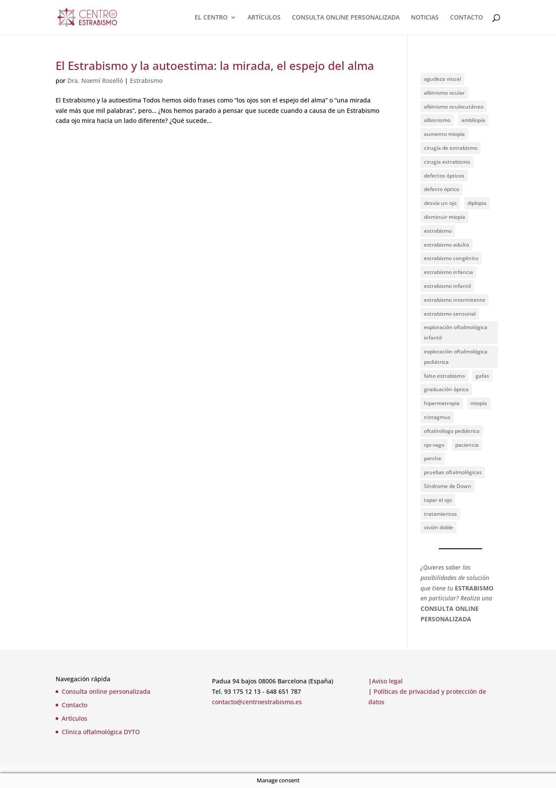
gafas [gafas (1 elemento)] (482, 375)
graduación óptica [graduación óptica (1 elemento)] (446, 389)
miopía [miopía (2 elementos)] (478, 403)
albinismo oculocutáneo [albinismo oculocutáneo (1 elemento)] (453, 106)
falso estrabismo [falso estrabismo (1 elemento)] (444, 375)
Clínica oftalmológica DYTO (101, 732)
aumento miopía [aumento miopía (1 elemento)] (444, 134)
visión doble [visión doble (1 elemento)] (438, 527)
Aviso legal (387, 681)
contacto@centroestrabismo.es (257, 702)
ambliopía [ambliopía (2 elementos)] (473, 120)
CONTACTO (466, 17)
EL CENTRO (211, 17)
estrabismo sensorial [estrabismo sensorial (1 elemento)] (450, 313)
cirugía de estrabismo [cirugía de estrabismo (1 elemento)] (450, 148)
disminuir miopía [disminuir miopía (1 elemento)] (444, 217)
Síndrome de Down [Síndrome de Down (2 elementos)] (447, 486)
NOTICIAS (425, 17)
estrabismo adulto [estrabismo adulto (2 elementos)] (446, 244)
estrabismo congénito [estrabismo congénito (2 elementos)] (451, 258)
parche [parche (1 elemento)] (432, 458)
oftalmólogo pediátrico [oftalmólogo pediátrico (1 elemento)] (452, 431)
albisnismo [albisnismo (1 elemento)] (437, 120)
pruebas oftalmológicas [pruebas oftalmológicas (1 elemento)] (453, 472)
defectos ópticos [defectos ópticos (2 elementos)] (444, 175)
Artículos (74, 718)
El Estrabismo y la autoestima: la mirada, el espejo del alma (215, 65)
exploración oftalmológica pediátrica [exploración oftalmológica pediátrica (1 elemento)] (455, 357)
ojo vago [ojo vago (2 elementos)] (434, 444)
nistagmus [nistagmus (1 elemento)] (437, 417)
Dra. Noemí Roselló (95, 80)
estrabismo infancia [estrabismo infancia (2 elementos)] (448, 272)
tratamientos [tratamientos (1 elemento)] (440, 514)
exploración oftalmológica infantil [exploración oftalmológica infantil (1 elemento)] (455, 332)
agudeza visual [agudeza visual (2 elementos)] (442, 78)
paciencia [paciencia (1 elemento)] (467, 444)
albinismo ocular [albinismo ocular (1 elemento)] (444, 92)
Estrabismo (146, 80)
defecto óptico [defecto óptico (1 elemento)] (441, 189)
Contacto (74, 705)
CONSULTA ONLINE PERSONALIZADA (346, 17)
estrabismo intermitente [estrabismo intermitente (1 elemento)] (454, 299)
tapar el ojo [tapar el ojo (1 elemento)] (438, 500)
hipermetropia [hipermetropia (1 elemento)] (442, 403)
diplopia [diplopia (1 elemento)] (476, 203)
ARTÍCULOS (264, 17)
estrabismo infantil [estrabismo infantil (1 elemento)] (447, 286)
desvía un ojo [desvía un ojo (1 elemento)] (440, 203)
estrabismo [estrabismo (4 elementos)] (438, 230)
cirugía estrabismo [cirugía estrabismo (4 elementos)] (447, 161)
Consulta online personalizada (106, 691)
